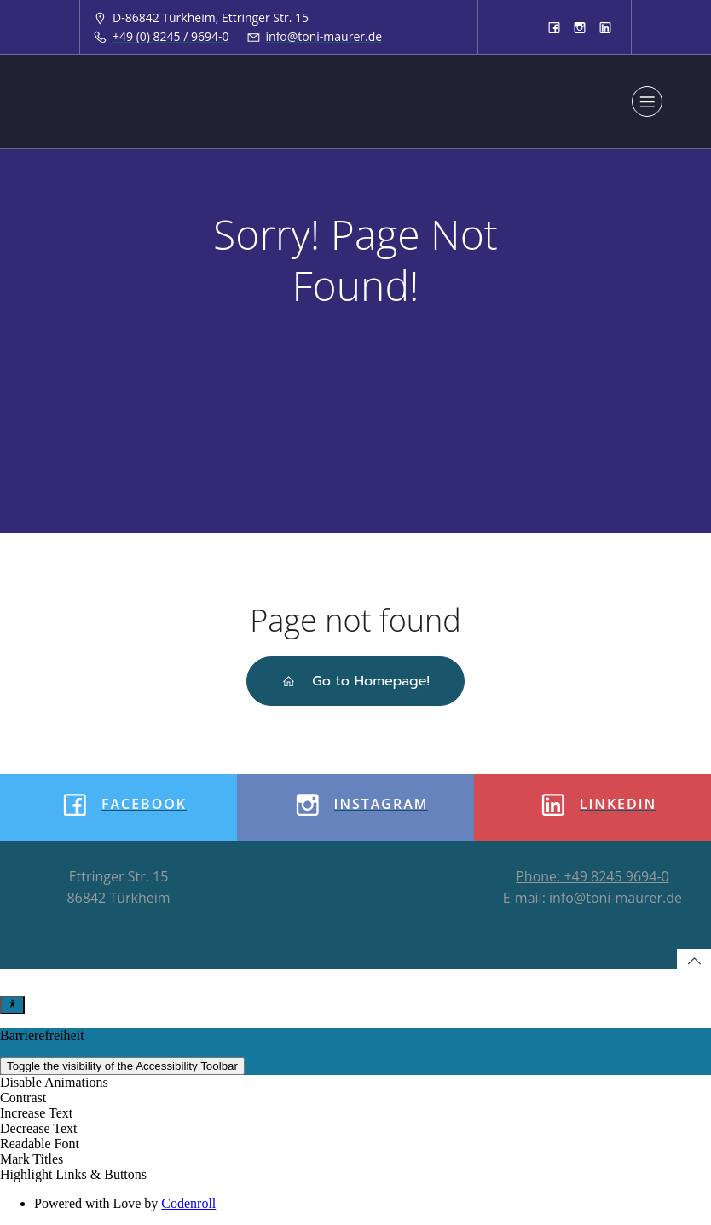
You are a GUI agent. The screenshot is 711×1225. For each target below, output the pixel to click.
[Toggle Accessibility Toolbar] (12, 1005)
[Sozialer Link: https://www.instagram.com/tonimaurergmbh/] (579, 27)
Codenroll (188, 1203)
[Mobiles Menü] (647, 101)
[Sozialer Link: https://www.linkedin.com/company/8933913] (605, 27)
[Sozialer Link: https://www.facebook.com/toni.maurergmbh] (554, 27)
